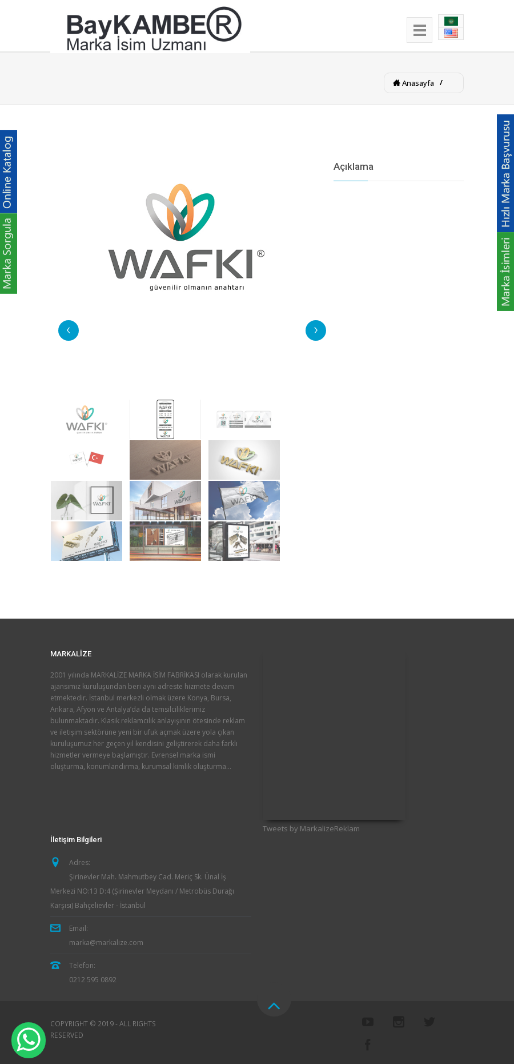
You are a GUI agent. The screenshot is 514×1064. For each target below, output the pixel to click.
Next (316, 330)
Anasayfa (417, 83)
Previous (68, 330)
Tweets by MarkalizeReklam (311, 828)
